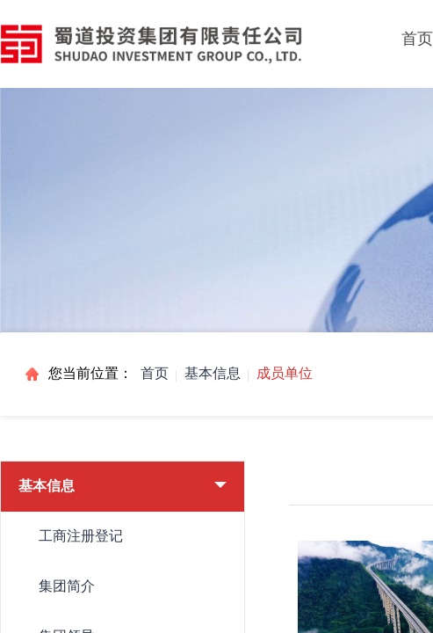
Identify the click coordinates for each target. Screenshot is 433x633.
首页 (155, 373)
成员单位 (284, 373)
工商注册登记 (81, 535)
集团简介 (67, 585)
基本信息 (212, 373)
